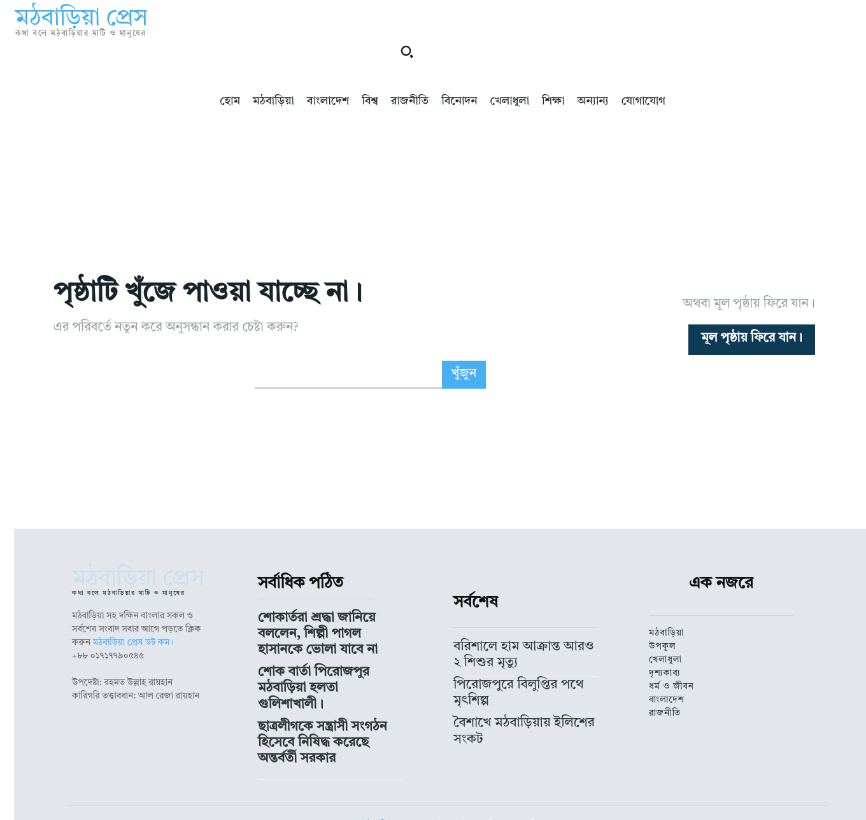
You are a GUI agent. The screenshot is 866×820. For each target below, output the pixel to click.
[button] (407, 52)
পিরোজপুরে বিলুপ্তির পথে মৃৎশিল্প (509, 673)
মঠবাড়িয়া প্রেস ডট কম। (133, 655)
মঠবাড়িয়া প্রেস (389, 778)
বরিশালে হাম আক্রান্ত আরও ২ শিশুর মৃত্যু (522, 655)
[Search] (464, 387)
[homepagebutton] (751, 345)
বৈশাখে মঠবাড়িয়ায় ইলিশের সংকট (511, 690)
